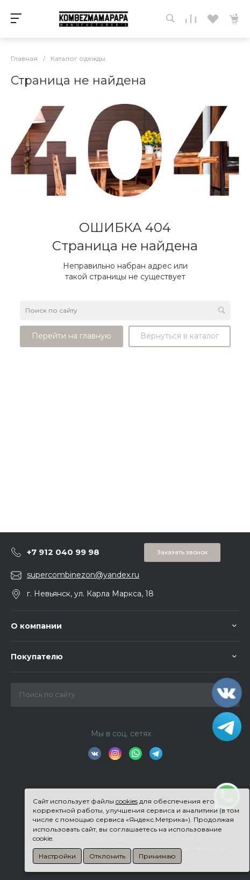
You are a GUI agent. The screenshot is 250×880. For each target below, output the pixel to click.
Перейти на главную (71, 336)
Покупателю (37, 656)
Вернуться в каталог (179, 336)
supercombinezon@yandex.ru (83, 575)
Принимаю (157, 856)
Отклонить (107, 856)
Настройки (57, 856)
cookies (127, 801)
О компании (36, 626)
